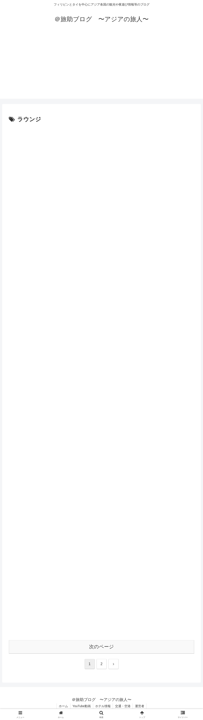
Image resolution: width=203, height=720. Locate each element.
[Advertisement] (101, 68)
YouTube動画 (81, 706)
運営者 (140, 706)
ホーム (63, 706)
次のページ (101, 647)
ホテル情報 (103, 706)
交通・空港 (123, 706)
